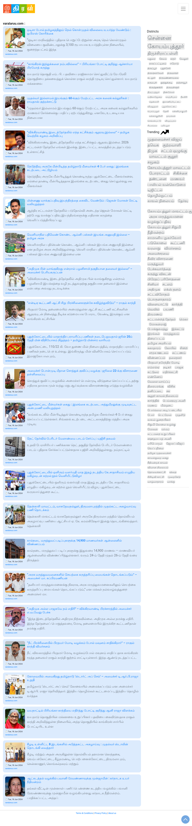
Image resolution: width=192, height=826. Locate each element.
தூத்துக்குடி (167, 82)
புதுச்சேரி (165, 68)
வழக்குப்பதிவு (159, 222)
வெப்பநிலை (156, 448)
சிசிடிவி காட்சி (156, 476)
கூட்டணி (177, 243)
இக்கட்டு (178, 329)
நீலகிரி (184, 97)
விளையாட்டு (158, 304)
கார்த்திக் (153, 400)
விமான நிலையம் (158, 467)
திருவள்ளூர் (172, 87)
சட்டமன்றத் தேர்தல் (162, 319)
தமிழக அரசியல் (159, 343)
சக (168, 391)
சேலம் (163, 58)
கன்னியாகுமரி (179, 111)
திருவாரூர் (172, 73)
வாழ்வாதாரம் (155, 481)
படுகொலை (157, 243)
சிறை (184, 348)
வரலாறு (154, 248)
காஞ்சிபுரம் (171, 97)
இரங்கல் (154, 334)
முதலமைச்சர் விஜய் (165, 139)
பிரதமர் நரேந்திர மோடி (164, 362)
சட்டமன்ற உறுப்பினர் (161, 434)
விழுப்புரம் (170, 121)
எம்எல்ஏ (153, 367)
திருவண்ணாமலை (169, 78)
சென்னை (159, 38)
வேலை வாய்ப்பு (159, 381)
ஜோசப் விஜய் (175, 443)
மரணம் (152, 405)
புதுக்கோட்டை (169, 106)
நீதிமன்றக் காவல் (157, 462)
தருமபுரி (152, 82)
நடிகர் (167, 367)
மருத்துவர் (156, 264)
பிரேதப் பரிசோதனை (164, 279)
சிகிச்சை (180, 173)
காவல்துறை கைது (158, 457)
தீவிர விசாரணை (160, 259)
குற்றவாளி (172, 145)
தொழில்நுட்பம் (160, 195)
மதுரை (151, 58)
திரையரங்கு (156, 386)
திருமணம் (155, 314)
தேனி (166, 111)
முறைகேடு (174, 476)
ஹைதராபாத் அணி (159, 438)
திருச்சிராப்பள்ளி (163, 53)
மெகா (183, 319)
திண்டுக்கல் (168, 92)
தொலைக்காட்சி (157, 472)
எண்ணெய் (155, 377)
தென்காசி (154, 102)
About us (112, 813)
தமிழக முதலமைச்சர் (159, 453)
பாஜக (179, 367)
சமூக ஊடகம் (158, 353)
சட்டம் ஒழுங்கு (174, 151)
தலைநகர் (175, 358)
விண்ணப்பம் (156, 358)
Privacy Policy (101, 813)
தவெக (153, 145)
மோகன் (153, 429)
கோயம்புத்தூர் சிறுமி (164, 227)
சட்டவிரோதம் (159, 294)
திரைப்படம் (156, 338)
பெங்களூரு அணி (174, 400)
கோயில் (170, 348)
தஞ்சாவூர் (181, 82)
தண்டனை (157, 179)
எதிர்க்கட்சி (170, 372)
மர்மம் (165, 429)
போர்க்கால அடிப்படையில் (165, 410)
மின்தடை (167, 405)
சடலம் (167, 284)
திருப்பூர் (152, 68)
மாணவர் (177, 179)
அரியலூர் (165, 126)
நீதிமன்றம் (156, 232)
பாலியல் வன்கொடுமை (166, 184)
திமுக (152, 151)
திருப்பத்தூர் (153, 92)
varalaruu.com (11, 54)
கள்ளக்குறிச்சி (156, 116)
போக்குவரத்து (158, 329)
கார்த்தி (177, 304)
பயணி (168, 309)
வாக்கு (171, 481)
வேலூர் (183, 58)
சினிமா (153, 284)
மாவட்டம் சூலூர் (163, 156)
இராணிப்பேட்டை (172, 102)
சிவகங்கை (152, 126)
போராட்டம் (159, 173)
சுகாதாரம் (154, 348)
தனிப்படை (155, 391)
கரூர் (173, 58)
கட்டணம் (179, 353)
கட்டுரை (153, 372)
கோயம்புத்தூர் (166, 46)
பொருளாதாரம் (159, 299)
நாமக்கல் (170, 116)
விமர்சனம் (172, 248)
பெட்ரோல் (165, 415)
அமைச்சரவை (158, 253)
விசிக (171, 386)
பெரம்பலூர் (153, 111)
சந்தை (172, 472)
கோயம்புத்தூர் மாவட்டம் (169, 168)
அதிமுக (154, 289)
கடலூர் (151, 78)
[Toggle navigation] (183, 8)
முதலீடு (180, 415)
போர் (151, 415)
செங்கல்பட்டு (154, 121)
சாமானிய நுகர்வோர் (164, 238)
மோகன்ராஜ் (157, 324)
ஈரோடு (174, 63)
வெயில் (153, 309)
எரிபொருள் (155, 443)
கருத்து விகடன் (159, 274)
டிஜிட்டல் (155, 190)
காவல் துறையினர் (159, 419)
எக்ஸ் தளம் (172, 289)
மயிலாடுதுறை (155, 97)
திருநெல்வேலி (155, 73)
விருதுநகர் (153, 106)
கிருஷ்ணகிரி (156, 87)
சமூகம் (153, 162)
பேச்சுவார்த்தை (159, 269)
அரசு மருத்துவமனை (166, 216)
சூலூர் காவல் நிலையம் (163, 396)
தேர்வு (183, 201)
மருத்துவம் (171, 334)
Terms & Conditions (84, 813)
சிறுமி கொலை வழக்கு (162, 424)
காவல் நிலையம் (161, 201)
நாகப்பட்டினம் (157, 63)
